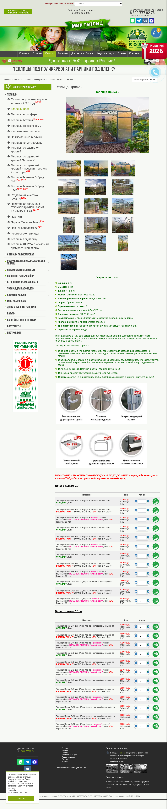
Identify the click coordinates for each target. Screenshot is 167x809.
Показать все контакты (140, 15)
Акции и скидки (105, 53)
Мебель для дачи (16, 301)
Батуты (11, 313)
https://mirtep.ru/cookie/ (18, 792)
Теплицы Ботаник (22, 120)
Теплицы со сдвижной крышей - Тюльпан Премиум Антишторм (29, 169)
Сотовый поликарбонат (20, 254)
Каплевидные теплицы (25, 131)
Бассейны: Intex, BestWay (21, 320)
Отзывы (37, 53)
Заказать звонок (115, 777)
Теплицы (27, 80)
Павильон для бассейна (20, 276)
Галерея (63, 53)
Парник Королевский (24, 227)
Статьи (122, 53)
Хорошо (21, 798)
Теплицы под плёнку (24, 239)
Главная (24, 53)
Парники (16, 216)
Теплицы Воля (39, 80)
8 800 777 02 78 (142, 13)
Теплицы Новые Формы (26, 125)
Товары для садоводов (20, 288)
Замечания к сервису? (18, 11)
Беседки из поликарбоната (22, 282)
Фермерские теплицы (25, 233)
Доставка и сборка (82, 53)
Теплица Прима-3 (55, 80)
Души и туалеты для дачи (21, 307)
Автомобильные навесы (21, 270)
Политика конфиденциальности (71, 767)
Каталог (49, 53)
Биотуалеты (14, 326)
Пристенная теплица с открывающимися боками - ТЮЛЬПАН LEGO (28, 207)
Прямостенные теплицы (26, 137)
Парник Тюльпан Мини (25, 222)
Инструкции (14, 333)
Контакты (134, 53)
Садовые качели (16, 295)
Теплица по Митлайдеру (26, 142)
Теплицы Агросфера (24, 114)
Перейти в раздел (117, 761)
